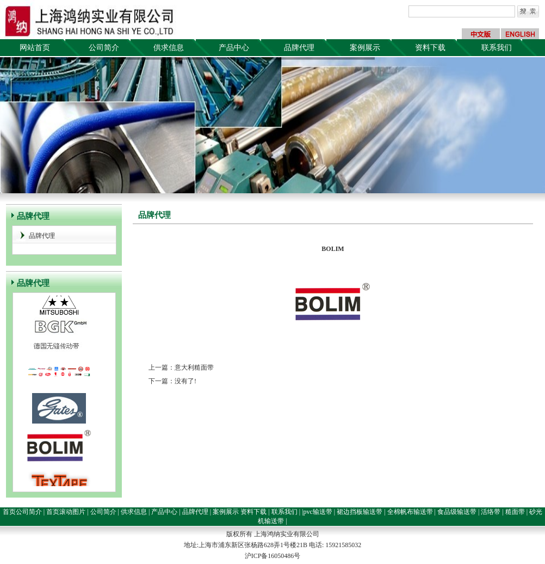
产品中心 (234, 48)
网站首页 (35, 48)
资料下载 (430, 48)
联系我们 (496, 48)
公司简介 (104, 48)
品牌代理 (299, 48)
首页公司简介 (22, 512)
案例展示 (365, 48)
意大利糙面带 (194, 367)
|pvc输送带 (317, 512)
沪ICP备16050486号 (273, 556)
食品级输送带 (456, 512)
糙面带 (515, 512)
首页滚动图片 (65, 512)
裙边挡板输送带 (359, 512)
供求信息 (168, 48)
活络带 (490, 512)
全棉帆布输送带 (410, 512)
